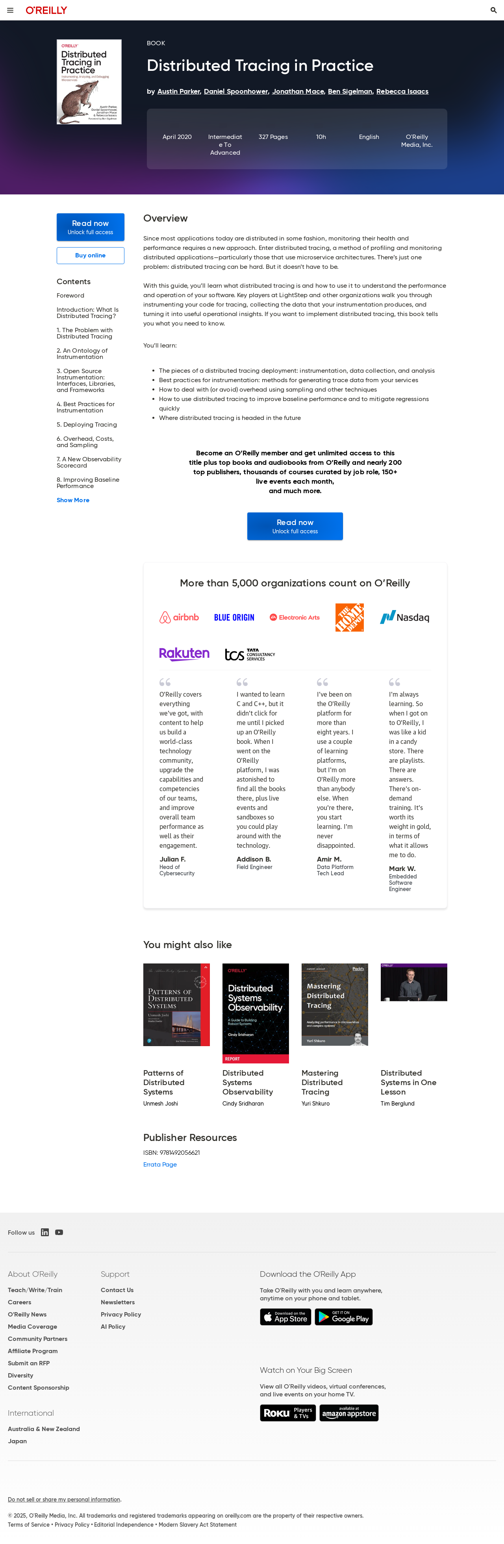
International (31, 1413)
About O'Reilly (32, 1274)
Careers (19, 1302)
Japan (17, 1441)
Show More (73, 500)
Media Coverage (32, 1326)
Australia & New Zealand (44, 1429)
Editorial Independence (124, 1524)
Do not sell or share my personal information (64, 1499)
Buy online (90, 255)
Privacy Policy (121, 1314)
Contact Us (117, 1290)
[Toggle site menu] (10, 10)
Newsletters (118, 1302)
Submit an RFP (29, 1363)
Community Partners (37, 1339)
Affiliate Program (33, 1351)
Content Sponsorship (38, 1387)
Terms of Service (29, 1524)
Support (115, 1274)
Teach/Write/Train (35, 1290)
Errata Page (160, 1164)
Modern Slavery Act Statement (198, 1524)
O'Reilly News (27, 1314)
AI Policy (113, 1326)
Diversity (20, 1375)
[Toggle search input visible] (493, 10)
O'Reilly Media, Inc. (417, 140)
